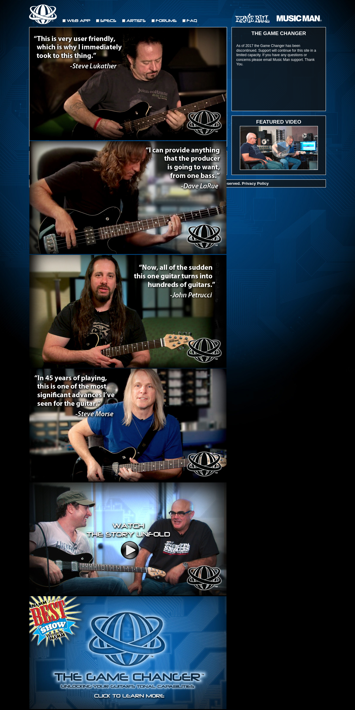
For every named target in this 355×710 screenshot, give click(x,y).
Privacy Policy (255, 183)
